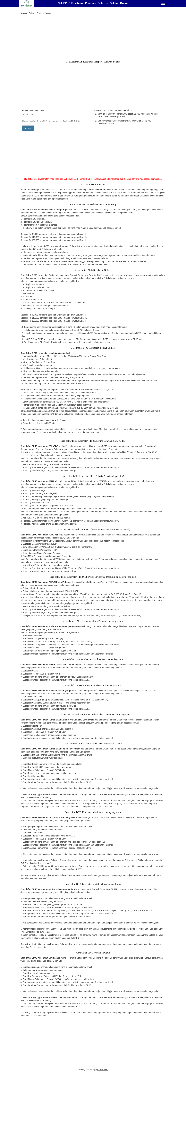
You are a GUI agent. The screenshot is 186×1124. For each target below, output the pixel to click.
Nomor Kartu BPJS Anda (33, 111)
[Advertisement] (93, 38)
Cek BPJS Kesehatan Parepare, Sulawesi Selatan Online (93, 3)
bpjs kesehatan (101, 1069)
